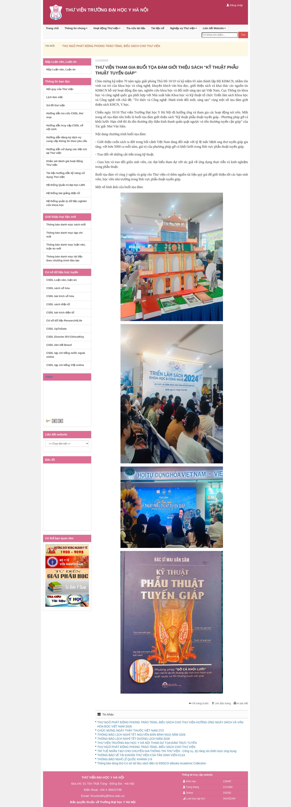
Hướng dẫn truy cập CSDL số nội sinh (64, 127)
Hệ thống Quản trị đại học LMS (65, 184)
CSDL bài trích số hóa (60, 296)
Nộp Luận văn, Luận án (61, 69)
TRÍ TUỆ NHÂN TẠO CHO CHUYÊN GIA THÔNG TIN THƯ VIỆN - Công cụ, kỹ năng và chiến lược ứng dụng (166, 751)
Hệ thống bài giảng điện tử (63, 193)
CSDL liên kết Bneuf (59, 344)
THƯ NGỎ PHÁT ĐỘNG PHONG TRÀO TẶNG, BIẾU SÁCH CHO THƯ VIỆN (111, 46)
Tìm (243, 34)
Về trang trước (199, 703)
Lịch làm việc (54, 97)
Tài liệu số (157, 28)
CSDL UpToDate (56, 328)
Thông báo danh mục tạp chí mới (64, 234)
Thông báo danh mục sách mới (66, 224)
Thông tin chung (76, 28)
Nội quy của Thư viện (59, 89)
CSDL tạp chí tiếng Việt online (65, 365)
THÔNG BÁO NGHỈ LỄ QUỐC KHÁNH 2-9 (124, 759)
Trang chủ (52, 28)
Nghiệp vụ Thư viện (183, 28)
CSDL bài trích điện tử (60, 312)
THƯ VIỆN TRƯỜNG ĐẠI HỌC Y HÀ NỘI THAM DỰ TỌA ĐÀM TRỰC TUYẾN (147, 742)
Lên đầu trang (221, 703)
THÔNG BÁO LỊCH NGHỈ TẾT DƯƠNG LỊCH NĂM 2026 (133, 738)
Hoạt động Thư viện (106, 28)
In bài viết (241, 703)
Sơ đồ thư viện (55, 105)
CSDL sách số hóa (58, 288)
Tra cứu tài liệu (135, 28)
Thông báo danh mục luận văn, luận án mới (65, 246)
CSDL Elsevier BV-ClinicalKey (65, 336)
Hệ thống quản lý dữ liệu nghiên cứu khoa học (66, 203)
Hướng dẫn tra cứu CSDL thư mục (64, 115)
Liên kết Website (214, 28)
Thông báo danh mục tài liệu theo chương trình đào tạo (64, 258)
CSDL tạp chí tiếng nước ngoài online (65, 354)
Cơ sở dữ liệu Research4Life (64, 320)
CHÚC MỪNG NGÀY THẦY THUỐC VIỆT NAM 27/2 (130, 730)
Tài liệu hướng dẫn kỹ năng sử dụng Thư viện (65, 174)
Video (49, 376)
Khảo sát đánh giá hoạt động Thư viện (64, 163)
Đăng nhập (234, 5)
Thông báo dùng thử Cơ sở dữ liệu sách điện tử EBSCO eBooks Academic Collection (151, 763)
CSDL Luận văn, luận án (61, 279)
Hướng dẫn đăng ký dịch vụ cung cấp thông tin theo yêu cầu (66, 139)
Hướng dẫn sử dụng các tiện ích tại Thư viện (66, 151)
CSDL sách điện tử (58, 304)
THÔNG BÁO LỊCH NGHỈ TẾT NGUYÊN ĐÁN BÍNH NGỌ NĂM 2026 (141, 734)
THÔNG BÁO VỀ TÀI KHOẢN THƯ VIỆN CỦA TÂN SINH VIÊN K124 (141, 755)
